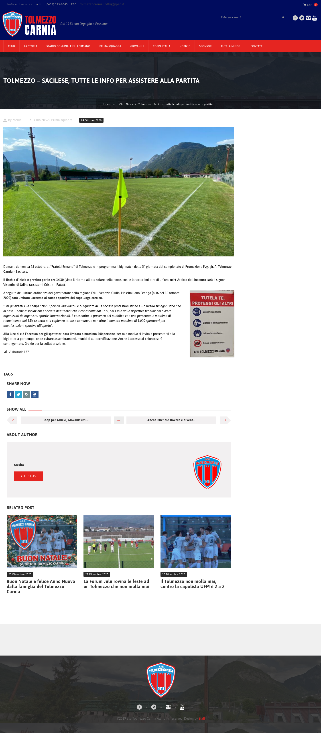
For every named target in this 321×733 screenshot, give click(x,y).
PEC (73, 4)
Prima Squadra (110, 46)
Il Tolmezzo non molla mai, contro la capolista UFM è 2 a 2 (192, 584)
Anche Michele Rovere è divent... (171, 420)
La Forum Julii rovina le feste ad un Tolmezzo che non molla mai (116, 584)
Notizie (184, 46)
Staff (202, 718)
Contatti (256, 46)
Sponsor (205, 46)
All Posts (28, 476)
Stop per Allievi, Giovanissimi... (66, 420)
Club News (126, 104)
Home (107, 104)
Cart (308, 4)
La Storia (30, 46)
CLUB (11, 46)
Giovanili (137, 46)
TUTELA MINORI (231, 46)
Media (17, 120)
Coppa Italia (162, 46)
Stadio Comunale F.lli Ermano (68, 46)
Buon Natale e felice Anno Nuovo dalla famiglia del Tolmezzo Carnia (41, 586)
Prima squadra (62, 120)
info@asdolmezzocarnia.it (23, 4)
